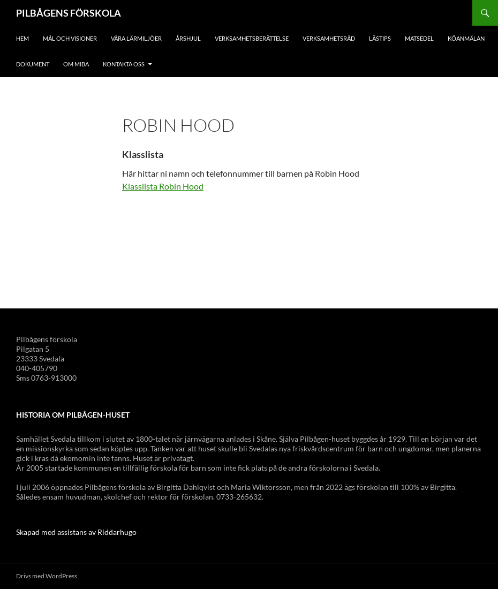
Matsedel (419, 38)
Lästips (380, 38)
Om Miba (76, 64)
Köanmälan (466, 38)
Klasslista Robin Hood (162, 186)
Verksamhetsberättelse (252, 38)
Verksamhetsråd (329, 38)
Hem (22, 38)
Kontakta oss (124, 64)
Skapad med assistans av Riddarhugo (76, 532)
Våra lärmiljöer (136, 38)
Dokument (32, 64)
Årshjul (188, 38)
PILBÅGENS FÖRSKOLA (68, 13)
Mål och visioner (70, 38)
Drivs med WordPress (46, 576)
